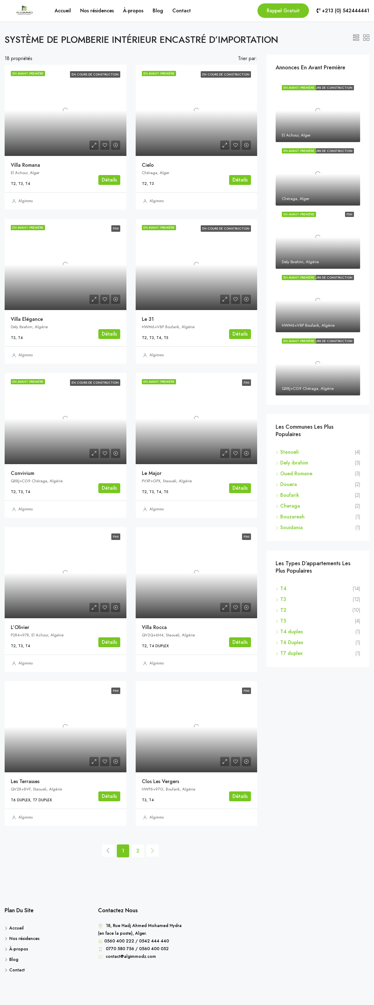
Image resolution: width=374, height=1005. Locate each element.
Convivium (22, 473)
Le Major (152, 473)
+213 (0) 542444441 (343, 10)
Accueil (63, 10)
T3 (283, 599)
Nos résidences (97, 10)
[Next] (152, 850)
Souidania (291, 527)
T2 (283, 610)
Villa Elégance (27, 319)
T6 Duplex (291, 642)
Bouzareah (292, 516)
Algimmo (25, 201)
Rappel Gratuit (283, 10)
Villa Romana (25, 165)
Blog (158, 10)
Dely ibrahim (294, 462)
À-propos (133, 10)
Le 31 (148, 319)
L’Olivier (20, 627)
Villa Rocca (154, 627)
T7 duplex (291, 653)
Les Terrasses (25, 781)
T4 (283, 588)
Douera (288, 484)
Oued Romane (296, 473)
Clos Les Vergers (160, 781)
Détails (109, 179)
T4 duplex (291, 631)
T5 (283, 620)
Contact (181, 10)
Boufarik (289, 495)
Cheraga (291, 505)
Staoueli (289, 452)
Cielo (148, 165)
